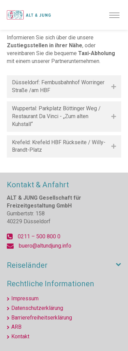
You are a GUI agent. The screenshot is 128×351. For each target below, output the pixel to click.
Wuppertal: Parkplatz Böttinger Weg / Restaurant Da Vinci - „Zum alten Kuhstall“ (56, 116)
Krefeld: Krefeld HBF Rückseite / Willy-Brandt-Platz (58, 146)
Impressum (25, 298)
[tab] (64, 86)
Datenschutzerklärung (37, 308)
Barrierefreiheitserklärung (41, 317)
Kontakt (20, 336)
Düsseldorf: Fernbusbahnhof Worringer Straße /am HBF (58, 86)
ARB (16, 327)
